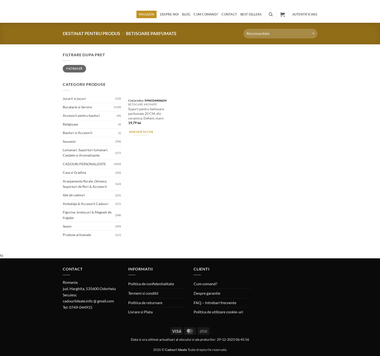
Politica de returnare (145, 302)
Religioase (70, 124)
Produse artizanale (77, 235)
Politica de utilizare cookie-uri (218, 311)
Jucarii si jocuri (74, 98)
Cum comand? (206, 14)
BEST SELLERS (250, 14)
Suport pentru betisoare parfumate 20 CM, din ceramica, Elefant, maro (146, 113)
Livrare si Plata (140, 311)
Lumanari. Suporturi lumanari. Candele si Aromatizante (85, 152)
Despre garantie (207, 293)
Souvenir (69, 141)
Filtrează (74, 68)
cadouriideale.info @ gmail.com (88, 301)
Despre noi (169, 14)
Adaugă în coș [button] (141, 131)
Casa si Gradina (74, 172)
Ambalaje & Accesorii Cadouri (85, 204)
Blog (186, 14)
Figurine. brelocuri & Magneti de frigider (87, 215)
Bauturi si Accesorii (77, 133)
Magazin (146, 14)
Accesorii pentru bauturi (81, 115)
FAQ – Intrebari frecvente (215, 302)
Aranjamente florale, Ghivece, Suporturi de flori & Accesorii (85, 184)
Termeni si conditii (143, 293)
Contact (229, 14)
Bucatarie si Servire (77, 107)
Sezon (67, 226)
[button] (271, 14)
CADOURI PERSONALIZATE (84, 164)
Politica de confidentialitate (151, 283)
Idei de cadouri (74, 195)
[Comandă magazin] (280, 33)
